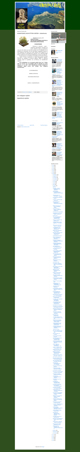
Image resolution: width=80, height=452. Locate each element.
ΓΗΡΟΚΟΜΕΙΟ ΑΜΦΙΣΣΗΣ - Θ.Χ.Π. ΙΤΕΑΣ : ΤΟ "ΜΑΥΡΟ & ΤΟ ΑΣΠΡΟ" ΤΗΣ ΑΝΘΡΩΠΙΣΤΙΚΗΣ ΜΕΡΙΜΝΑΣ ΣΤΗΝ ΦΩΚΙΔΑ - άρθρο (57, 83)
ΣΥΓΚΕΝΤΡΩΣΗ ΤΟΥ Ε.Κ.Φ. (57, 235)
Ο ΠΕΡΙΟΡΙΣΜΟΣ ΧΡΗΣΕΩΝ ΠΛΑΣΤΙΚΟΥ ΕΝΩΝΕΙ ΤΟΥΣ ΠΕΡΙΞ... (58, 289)
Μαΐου (54, 184)
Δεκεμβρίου (55, 174)
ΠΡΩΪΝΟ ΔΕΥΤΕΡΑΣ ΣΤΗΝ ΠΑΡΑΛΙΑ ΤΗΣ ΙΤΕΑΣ (57, 350)
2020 (53, 170)
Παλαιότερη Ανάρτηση (43, 125)
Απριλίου (54, 185)
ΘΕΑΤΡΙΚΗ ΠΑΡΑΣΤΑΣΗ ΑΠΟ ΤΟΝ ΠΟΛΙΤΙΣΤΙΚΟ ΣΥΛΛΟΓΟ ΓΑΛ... (57, 233)
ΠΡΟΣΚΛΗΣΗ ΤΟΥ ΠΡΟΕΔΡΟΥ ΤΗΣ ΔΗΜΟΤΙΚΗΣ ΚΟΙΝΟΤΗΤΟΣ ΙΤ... (58, 427)
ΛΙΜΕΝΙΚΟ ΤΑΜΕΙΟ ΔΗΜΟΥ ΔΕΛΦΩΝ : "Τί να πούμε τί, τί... (57, 223)
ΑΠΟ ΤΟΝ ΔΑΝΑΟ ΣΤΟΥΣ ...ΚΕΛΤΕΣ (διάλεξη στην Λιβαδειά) (57, 254)
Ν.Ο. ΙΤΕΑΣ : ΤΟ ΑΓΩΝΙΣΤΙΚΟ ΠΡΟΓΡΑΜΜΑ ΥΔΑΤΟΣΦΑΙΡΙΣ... (57, 300)
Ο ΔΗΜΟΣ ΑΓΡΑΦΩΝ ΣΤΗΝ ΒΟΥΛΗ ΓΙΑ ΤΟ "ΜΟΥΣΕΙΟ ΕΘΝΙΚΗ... (57, 399)
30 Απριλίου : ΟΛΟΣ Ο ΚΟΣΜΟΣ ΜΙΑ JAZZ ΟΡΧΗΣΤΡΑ (56, 189)
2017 (53, 434)
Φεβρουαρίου (55, 431)
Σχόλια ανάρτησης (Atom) (25, 126)
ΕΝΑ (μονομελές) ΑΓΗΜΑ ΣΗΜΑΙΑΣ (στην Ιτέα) (57, 424)
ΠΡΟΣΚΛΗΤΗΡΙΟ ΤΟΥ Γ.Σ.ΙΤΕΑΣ (56, 334)
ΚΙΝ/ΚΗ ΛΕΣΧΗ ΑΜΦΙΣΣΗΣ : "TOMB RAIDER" (57, 297)
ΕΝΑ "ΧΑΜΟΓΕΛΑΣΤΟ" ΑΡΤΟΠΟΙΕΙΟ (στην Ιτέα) (57, 247)
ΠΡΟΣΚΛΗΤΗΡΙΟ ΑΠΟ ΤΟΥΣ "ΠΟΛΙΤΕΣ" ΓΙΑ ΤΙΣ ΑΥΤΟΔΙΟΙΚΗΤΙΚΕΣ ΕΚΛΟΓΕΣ (60, 103)
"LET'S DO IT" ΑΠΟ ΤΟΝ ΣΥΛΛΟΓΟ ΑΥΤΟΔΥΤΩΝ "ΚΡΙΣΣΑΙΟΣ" (57, 312)
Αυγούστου (55, 180)
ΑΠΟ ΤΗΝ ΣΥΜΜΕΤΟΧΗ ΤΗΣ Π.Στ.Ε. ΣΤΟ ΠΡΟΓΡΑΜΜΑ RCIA (57, 331)
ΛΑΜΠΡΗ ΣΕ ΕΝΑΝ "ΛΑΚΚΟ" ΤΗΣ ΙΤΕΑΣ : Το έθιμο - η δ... (58, 355)
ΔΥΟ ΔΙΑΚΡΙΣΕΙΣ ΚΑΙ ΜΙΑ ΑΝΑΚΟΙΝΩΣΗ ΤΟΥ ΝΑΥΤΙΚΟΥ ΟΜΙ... (57, 303)
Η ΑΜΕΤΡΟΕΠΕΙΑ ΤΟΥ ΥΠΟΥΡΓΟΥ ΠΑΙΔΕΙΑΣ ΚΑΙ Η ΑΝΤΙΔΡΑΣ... (57, 390)
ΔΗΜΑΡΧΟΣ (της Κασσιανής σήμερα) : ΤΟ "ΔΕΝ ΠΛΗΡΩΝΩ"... (57, 396)
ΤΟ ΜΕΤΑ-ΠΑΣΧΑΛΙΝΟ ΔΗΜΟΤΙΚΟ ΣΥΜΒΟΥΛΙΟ (57, 368)
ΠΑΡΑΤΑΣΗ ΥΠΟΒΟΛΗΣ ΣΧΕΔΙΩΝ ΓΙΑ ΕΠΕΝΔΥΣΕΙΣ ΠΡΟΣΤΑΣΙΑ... (58, 241)
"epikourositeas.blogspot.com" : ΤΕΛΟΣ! (60, 123)
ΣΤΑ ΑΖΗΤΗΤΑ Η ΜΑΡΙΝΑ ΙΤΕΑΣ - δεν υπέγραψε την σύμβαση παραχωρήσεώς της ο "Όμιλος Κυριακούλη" (57, 71)
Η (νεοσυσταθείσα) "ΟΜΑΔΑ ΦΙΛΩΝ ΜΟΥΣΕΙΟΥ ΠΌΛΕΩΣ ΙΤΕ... (57, 251)
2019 (53, 172)
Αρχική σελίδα (32, 125)
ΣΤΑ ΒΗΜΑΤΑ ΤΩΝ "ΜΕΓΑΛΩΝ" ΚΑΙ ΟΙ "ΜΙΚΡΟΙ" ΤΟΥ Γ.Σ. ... (58, 307)
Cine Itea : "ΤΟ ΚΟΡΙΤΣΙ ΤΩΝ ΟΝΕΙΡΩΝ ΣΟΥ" (57, 220)
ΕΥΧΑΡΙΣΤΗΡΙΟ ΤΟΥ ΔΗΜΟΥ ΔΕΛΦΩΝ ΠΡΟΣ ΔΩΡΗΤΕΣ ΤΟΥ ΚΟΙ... (57, 279)
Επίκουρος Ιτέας (59, 50)
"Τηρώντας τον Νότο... (56, 329)
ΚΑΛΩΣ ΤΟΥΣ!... (55, 215)
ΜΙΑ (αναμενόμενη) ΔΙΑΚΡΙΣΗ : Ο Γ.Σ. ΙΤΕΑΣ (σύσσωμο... (58, 295)
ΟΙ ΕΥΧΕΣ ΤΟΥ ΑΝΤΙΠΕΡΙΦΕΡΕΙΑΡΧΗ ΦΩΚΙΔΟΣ (57, 377)
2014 (53, 438)
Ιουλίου (54, 181)
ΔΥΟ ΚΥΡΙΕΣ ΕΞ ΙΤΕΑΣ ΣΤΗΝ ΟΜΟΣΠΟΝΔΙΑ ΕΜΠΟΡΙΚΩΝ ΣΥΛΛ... (57, 267)
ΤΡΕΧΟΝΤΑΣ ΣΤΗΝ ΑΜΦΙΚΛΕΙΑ (56, 287)
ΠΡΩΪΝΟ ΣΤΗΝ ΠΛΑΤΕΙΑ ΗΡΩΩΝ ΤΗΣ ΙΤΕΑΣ (57, 273)
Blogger (43, 446)
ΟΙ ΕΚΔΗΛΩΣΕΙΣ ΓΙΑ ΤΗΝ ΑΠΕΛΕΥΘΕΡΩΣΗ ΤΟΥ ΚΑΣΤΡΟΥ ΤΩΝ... (57, 324)
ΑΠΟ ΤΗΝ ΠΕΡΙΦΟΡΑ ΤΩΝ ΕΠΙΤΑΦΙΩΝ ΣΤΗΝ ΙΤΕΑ (57, 361)
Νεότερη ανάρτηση (20, 125)
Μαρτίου (54, 430)
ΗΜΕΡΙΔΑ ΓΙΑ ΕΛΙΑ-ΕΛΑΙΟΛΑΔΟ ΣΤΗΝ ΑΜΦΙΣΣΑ (56, 270)
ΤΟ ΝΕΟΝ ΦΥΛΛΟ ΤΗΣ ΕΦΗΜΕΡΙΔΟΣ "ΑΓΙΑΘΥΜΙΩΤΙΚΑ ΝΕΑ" (57, 284)
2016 (53, 436)
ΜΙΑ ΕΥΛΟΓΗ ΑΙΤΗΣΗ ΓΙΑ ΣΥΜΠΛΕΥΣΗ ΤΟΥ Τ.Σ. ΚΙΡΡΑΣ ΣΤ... (57, 257)
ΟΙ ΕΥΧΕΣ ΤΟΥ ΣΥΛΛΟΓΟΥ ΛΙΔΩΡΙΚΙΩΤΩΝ (57, 417)
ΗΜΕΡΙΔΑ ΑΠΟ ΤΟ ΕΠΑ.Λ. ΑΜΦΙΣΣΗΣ (57, 260)
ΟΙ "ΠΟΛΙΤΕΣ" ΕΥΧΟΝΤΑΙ (57, 370)
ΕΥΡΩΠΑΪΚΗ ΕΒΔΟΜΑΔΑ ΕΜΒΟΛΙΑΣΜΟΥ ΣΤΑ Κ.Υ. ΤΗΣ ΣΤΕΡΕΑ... (57, 244)
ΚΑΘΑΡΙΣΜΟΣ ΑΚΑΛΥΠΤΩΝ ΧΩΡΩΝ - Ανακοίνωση (57, 214)
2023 (53, 166)
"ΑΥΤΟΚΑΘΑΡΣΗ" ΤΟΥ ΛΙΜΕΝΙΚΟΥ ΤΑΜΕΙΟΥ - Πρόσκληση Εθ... (57, 228)
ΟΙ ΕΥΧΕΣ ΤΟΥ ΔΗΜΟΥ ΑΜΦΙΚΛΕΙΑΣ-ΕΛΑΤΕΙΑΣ (57, 374)
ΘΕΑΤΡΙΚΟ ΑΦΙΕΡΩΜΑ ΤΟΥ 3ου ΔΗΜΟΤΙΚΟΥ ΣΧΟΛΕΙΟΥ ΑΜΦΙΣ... (57, 339)
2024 (53, 165)
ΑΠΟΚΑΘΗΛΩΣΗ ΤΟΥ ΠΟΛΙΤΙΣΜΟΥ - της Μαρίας (57, 195)
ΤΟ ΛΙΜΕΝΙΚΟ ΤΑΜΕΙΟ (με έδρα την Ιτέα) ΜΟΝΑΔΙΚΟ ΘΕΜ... (57, 264)
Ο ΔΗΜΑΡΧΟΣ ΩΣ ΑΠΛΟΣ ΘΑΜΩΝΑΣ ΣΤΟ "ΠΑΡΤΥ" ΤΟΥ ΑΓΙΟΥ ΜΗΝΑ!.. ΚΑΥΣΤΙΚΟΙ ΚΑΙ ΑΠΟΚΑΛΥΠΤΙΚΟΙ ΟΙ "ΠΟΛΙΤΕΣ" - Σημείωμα (57, 115)
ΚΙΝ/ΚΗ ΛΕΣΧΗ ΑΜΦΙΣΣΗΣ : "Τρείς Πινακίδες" (57, 231)
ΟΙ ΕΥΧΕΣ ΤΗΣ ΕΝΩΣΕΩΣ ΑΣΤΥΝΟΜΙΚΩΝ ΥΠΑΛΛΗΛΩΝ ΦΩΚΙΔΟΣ (57, 385)
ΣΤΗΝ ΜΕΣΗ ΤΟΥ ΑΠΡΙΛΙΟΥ (57, 305)
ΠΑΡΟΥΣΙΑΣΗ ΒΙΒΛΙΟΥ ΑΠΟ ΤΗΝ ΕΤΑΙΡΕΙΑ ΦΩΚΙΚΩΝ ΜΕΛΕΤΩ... (57, 342)
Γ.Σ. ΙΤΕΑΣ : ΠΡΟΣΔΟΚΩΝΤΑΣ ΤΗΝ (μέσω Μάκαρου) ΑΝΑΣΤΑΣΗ (57, 405)
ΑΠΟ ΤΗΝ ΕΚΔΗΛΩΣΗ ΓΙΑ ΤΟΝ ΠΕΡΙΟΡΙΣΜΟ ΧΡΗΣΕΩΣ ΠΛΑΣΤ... (57, 217)
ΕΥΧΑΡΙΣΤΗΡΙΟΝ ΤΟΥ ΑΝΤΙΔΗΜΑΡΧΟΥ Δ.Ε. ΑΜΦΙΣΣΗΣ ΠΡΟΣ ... (57, 292)
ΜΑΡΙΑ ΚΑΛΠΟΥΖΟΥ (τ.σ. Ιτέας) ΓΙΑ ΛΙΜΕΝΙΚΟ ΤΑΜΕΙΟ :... (57, 206)
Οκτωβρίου (55, 177)
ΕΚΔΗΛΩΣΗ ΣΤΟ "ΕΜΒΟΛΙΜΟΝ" (56, 315)
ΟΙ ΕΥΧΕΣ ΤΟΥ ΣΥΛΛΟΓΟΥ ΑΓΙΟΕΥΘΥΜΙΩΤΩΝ (57, 402)
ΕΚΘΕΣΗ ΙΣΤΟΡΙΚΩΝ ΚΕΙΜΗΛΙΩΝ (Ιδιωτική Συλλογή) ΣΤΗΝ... (56, 352)
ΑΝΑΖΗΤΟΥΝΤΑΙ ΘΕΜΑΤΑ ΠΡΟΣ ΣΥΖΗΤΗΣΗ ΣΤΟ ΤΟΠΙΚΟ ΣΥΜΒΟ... (57, 321)
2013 (53, 440)
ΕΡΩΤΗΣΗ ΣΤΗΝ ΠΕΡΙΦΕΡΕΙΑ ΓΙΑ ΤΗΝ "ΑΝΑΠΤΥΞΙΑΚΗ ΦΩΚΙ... (58, 419)
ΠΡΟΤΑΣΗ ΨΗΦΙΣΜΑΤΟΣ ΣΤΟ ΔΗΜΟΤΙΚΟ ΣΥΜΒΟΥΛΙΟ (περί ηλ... (58, 309)
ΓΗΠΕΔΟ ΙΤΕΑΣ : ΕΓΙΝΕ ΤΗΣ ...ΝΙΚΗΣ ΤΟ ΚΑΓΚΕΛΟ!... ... (58, 422)
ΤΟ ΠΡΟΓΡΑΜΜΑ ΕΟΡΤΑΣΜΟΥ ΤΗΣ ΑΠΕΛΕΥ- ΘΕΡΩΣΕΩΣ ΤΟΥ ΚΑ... (58, 408)
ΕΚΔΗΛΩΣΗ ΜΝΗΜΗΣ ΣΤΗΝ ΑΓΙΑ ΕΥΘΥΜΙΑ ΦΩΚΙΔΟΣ (57, 359)
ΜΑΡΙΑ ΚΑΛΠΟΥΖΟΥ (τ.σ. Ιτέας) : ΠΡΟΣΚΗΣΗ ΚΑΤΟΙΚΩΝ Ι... (57, 238)
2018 (53, 173)
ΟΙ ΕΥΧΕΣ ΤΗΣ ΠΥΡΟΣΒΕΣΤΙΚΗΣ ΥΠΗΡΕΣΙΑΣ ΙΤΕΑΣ (56, 382)
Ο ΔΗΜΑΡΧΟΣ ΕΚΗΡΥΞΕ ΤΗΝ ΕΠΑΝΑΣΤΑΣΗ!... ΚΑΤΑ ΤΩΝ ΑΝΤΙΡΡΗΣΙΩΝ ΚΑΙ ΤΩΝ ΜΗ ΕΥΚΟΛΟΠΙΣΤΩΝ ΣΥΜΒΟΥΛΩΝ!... (57, 134)
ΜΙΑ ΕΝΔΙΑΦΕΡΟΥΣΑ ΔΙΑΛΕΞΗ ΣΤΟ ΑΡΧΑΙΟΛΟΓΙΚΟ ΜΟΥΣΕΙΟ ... (57, 203)
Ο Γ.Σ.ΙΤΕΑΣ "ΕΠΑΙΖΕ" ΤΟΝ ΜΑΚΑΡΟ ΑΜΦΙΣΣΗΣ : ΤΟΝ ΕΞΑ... (58, 318)
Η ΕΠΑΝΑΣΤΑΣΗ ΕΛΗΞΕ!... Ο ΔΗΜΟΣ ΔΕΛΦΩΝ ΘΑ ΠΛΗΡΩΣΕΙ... (57, 327)
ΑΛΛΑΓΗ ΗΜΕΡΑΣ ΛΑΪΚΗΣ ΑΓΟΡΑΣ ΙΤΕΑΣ (57, 411)
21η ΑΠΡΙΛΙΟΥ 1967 (56, 262)
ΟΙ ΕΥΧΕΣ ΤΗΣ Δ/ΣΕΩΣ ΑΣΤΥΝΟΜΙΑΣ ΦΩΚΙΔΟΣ (57, 388)
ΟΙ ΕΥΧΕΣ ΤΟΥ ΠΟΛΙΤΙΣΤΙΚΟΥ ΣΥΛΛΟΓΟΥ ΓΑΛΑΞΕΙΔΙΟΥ (58, 372)
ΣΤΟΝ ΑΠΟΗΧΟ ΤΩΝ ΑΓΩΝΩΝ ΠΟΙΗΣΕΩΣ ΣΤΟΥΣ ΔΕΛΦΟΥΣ (60, 153)
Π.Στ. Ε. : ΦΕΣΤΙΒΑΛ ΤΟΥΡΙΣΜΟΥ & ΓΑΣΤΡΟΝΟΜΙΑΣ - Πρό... (57, 345)
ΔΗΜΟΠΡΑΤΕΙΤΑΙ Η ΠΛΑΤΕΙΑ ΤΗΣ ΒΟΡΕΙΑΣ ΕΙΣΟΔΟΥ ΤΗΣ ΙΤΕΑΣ (59, 94)
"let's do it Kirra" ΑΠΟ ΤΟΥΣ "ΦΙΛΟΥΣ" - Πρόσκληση (57, 225)
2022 (53, 168)
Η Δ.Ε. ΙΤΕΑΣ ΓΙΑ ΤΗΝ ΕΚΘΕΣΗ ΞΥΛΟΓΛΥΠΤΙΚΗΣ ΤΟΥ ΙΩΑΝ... (57, 275)
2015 (53, 437)
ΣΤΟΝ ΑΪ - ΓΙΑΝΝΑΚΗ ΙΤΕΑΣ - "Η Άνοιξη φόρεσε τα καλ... (57, 348)
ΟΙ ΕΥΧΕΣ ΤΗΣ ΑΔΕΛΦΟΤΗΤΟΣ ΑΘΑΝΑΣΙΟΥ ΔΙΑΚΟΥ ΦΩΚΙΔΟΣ (56, 413)
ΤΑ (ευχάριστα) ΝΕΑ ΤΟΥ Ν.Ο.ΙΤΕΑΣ (57, 249)
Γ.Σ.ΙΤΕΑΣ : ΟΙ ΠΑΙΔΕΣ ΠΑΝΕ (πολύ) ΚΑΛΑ (57, 200)
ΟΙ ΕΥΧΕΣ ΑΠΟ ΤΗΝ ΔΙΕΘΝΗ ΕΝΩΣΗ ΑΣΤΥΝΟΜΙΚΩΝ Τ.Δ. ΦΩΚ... (57, 393)
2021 (53, 169)
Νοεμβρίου (55, 176)
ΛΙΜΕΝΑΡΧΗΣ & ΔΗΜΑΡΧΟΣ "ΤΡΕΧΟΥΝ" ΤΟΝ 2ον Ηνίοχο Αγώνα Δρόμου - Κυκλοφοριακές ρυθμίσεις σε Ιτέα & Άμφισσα (57, 146)
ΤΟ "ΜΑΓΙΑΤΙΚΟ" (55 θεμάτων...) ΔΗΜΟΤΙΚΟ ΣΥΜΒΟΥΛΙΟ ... (57, 209)
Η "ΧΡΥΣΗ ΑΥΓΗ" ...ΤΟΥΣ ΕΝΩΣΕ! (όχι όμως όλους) (59, 60)
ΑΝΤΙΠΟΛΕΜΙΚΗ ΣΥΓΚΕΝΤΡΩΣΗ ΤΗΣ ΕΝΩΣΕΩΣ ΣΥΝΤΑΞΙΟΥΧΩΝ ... (58, 192)
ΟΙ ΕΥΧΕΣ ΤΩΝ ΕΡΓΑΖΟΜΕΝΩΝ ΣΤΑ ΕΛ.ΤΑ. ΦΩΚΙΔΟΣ (56, 363)
